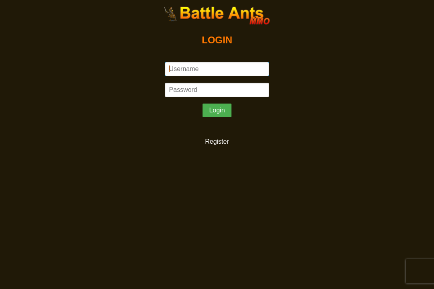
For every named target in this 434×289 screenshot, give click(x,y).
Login (217, 110)
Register (217, 141)
